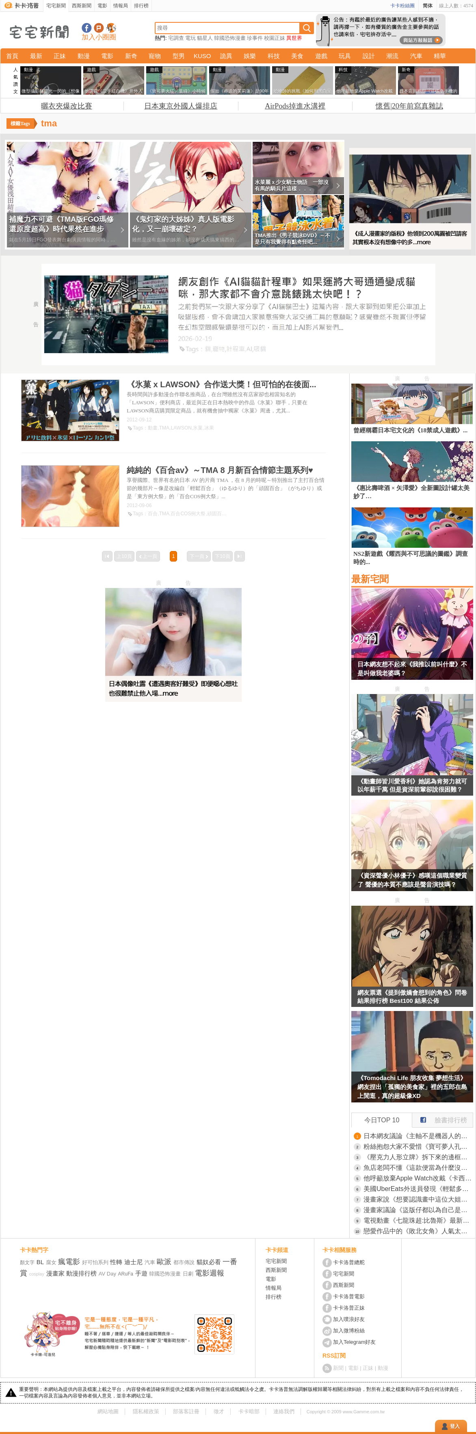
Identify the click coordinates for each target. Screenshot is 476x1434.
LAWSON (181, 428)
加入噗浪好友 (99, 28)
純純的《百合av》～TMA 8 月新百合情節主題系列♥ (220, 470)
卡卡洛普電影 (349, 1296)
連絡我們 (283, 1411)
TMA (164, 428)
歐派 (164, 1262)
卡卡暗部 (249, 1411)
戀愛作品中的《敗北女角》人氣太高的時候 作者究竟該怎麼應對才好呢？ (418, 1231)
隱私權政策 (146, 1411)
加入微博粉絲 (349, 1331)
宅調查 (176, 38)
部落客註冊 (186, 1411)
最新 (36, 55)
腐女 (51, 1262)
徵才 (219, 1411)
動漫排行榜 (81, 1273)
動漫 (84, 55)
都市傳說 (184, 1262)
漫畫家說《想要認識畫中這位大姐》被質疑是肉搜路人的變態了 (418, 1199)
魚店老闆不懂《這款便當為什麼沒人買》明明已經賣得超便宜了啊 (418, 1167)
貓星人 (205, 38)
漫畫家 (55, 1273)
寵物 (155, 55)
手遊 (141, 1273)
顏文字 (27, 1262)
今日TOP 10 (382, 1120)
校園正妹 (274, 38)
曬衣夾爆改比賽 (66, 106)
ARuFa (125, 1274)
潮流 (392, 55)
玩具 (345, 55)
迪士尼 (133, 1261)
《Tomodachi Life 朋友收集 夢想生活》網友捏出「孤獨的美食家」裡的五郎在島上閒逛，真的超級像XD (412, 1086)
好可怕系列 (95, 1262)
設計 (369, 55)
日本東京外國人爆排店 (180, 106)
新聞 (338, 1368)
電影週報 (209, 1273)
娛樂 (250, 55)
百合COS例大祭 (188, 513)
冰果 (209, 428)
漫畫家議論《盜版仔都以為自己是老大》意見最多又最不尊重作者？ (418, 1209)
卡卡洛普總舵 (349, 1262)
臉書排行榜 (439, 1118)
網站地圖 (108, 1411)
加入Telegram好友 (354, 1342)
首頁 (12, 55)
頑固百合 (217, 513)
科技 (274, 55)
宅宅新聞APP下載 (111, 28)
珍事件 (255, 38)
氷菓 (198, 428)
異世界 (294, 38)
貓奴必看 (209, 1261)
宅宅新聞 (56, 6)
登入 (455, 1426)
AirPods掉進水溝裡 (295, 106)
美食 (297, 55)
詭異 (226, 55)
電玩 (190, 38)
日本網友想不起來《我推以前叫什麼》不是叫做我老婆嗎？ (412, 669)
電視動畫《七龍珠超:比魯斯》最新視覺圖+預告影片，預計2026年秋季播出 (418, 1220)
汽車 (416, 55)
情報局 (120, 6)
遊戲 (321, 55)
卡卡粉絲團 (402, 6)
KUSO (202, 55)
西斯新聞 (81, 6)
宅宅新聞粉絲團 (87, 28)
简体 (428, 6)
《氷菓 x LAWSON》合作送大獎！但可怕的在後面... (221, 384)
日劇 (188, 1274)
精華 (440, 55)
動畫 (153, 428)
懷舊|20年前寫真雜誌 (409, 106)
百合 (153, 513)
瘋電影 (69, 1262)
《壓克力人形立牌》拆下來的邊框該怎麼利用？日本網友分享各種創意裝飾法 (418, 1157)
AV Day (107, 1274)
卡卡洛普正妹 (349, 1308)
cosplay (36, 1273)
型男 (179, 55)
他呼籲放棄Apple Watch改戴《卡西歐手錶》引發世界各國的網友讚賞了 (418, 1178)
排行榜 (141, 6)
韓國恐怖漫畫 (230, 38)
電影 (102, 6)
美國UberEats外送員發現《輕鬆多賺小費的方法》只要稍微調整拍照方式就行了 (418, 1188)
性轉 (116, 1261)
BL (40, 1261)
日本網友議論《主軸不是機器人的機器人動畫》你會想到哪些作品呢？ (418, 1135)
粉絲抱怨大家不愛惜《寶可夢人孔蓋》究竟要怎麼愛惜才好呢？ (418, 1146)
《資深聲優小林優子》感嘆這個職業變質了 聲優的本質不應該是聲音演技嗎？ (412, 880)
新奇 (131, 55)
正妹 (60, 55)
